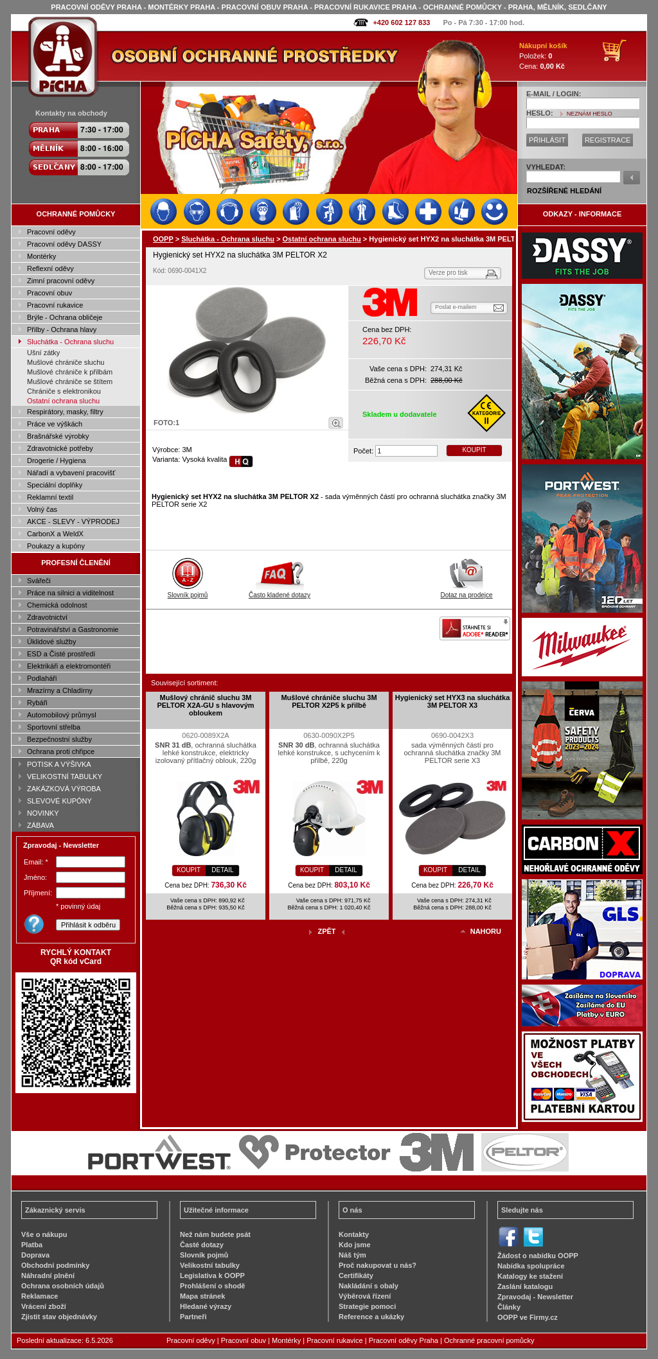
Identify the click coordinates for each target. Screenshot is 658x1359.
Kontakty (354, 1234)
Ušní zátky (43, 352)
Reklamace (39, 1296)
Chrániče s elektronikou (64, 391)
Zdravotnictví (47, 617)
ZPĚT (326, 931)
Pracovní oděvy (51, 232)
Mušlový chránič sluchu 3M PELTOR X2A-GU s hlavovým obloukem (205, 705)
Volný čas (42, 509)
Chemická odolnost (57, 605)
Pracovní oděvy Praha (403, 1340)
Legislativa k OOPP (212, 1275)
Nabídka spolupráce (531, 1266)
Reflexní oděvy (50, 268)
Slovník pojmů (188, 591)
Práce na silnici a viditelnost (70, 593)
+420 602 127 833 (401, 22)
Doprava (35, 1255)
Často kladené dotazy (279, 591)
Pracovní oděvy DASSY (64, 244)
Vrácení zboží (43, 1306)
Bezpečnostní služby (59, 739)
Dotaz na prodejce (466, 591)
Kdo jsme (355, 1245)
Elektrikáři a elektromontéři (69, 666)
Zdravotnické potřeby (60, 448)
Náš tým (352, 1255)
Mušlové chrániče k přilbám (69, 372)
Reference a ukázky (371, 1316)
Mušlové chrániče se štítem (69, 381)
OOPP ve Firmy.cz (527, 1317)
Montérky (41, 256)
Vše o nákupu (44, 1234)
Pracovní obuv (49, 293)
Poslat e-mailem (456, 307)
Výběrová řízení (365, 1296)
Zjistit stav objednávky (59, 1316)
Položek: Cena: (543, 56)
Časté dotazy (202, 1245)
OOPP (163, 239)
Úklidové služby (51, 641)
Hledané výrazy (205, 1306)
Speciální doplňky (54, 485)
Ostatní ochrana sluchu (63, 401)
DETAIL (222, 869)
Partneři (193, 1316)
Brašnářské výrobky (58, 436)
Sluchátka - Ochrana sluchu (70, 342)
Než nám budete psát (215, 1234)
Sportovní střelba (53, 727)
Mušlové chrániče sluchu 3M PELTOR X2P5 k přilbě (329, 701)
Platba (31, 1245)
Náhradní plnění (48, 1275)
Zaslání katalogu (525, 1286)
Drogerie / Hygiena (56, 460)
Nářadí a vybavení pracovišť (71, 473)
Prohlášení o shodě (212, 1286)
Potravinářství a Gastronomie (72, 629)
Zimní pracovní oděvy (60, 281)
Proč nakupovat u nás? (377, 1265)
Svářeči (39, 580)
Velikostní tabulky (210, 1265)
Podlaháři (42, 678)
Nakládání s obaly (368, 1286)
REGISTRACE (608, 140)
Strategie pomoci (367, 1306)
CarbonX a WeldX (55, 534)
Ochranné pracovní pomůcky (489, 1340)
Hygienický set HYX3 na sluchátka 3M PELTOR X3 (452, 701)
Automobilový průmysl (61, 715)
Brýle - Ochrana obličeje (64, 317)
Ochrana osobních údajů (62, 1286)
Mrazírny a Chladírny (60, 690)
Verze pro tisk (448, 272)
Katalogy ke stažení (530, 1276)
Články (508, 1307)
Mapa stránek (202, 1296)
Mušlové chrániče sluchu (65, 362)
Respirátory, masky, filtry (65, 412)
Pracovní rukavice (55, 305)
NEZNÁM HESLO (589, 113)
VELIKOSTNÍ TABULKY (64, 776)
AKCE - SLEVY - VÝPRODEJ (73, 521)
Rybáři (37, 702)
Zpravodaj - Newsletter (535, 1297)
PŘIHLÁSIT (547, 140)
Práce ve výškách (54, 424)
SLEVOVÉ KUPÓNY (59, 801)
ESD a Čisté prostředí (61, 654)
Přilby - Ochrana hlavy (61, 329)
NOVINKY (43, 813)
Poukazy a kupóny (56, 546)
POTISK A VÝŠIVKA (59, 764)
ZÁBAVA (40, 825)
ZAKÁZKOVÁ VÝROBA (64, 789)
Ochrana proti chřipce (60, 751)
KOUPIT (474, 449)
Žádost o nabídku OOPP (537, 1255)
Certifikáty (356, 1275)
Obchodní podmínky (55, 1265)
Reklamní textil (50, 497)
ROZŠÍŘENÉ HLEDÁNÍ (564, 191)
